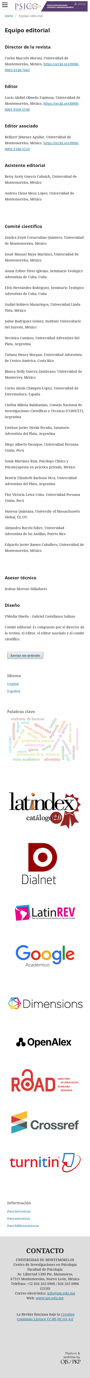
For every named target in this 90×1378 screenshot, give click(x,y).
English (13, 684)
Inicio (9, 16)
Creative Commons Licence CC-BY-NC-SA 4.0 (46, 1316)
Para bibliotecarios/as (23, 1225)
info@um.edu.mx (61, 1293)
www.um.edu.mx (50, 1298)
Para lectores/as (18, 1211)
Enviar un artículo (25, 655)
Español (13, 691)
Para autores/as (18, 1218)
